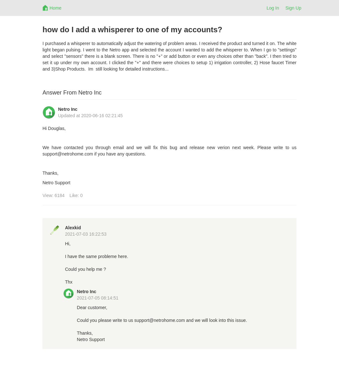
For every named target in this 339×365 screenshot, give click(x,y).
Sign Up (293, 8)
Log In (272, 8)
